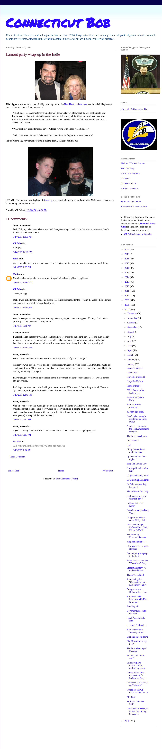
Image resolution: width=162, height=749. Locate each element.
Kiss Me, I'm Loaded (136, 625)
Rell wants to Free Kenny (135, 504)
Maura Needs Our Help (137, 491)
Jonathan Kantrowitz (130, 173)
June (129, 341)
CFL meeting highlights (138, 480)
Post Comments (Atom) (67, 479)
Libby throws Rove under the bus (135, 450)
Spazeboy (48, 200)
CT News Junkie (128, 183)
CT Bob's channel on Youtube (138, 234)
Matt (15, 274)
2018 (127, 258)
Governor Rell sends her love (136, 612)
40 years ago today (135, 412)
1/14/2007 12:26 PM (22, 252)
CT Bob (17, 243)
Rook (15, 258)
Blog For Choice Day (136, 464)
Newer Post (13, 471)
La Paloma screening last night (136, 485)
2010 (127, 295)
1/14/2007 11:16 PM (22, 307)
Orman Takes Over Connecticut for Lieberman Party (136, 675)
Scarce (16, 441)
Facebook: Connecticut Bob (134, 206)
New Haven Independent (75, 104)
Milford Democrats (130, 188)
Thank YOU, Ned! (135, 575)
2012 (127, 286)
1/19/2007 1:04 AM (22, 450)
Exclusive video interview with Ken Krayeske (137, 599)
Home (61, 471)
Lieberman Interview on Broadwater (136, 569)
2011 (127, 291)
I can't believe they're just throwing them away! (137, 419)
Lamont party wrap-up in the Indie (137, 554)
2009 (127, 300)
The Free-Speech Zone (137, 436)
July (129, 336)
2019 (127, 254)
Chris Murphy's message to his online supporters (136, 666)
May (129, 345)
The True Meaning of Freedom (136, 649)
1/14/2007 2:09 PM (22, 267)
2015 (127, 272)
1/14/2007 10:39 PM (22, 282)
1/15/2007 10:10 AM (22, 347)
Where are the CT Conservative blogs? (137, 691)
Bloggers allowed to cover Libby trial (136, 518)
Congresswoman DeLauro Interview (137, 590)
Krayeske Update (135, 381)
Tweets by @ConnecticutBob (134, 109)
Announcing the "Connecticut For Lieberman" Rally (136, 582)
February (131, 359)
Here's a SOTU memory (134, 406)
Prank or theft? (133, 386)
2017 (127, 263)
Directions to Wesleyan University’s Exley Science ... (137, 711)
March (130, 355)
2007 (127, 309)
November (132, 318)
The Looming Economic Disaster (137, 536)
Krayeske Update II (136, 377)
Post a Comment (17, 457)
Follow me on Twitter (131, 201)
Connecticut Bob (58, 22)
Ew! (129, 445)
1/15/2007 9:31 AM (22, 326)
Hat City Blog (127, 168)
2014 (127, 277)
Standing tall (132, 606)
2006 (127, 721)
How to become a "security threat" (135, 631)
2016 (127, 268)
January (131, 364)
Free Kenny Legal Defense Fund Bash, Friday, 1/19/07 (137, 527)
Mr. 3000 (131, 697)
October (131, 322)
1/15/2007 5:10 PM (22, 435)
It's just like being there (137, 475)
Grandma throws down (137, 637)
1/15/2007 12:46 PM (22, 395)
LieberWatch (133, 440)
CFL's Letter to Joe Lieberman (135, 391)
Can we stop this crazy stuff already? (137, 684)
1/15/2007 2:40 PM (22, 419)
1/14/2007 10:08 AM (22, 237)
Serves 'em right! (134, 368)
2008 (127, 305)
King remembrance (135, 542)
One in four (132, 372)
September (132, 327)
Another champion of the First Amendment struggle (138, 429)
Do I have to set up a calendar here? (136, 497)
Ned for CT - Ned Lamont (133, 163)
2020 (127, 249)
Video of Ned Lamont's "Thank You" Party (137, 562)
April (130, 350)
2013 (127, 282)
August (131, 332)
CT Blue (125, 178)
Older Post (108, 471)
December (132, 313)
